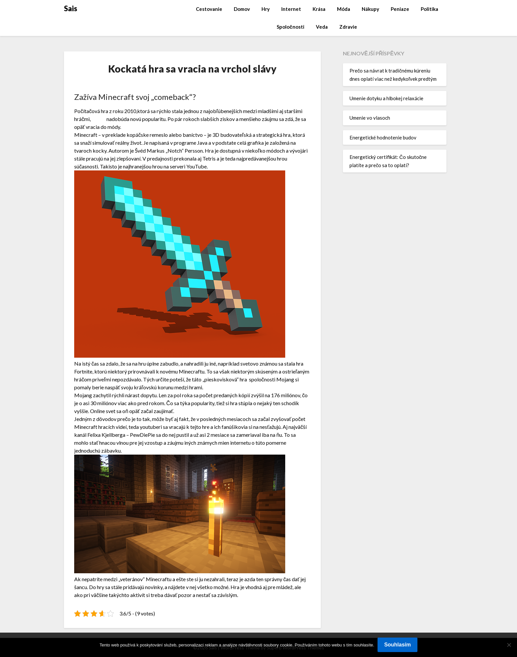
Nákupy (370, 9)
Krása (319, 9)
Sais (70, 8)
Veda (322, 27)
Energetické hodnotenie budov (383, 137)
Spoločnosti (290, 27)
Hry (265, 9)
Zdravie (348, 27)
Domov (242, 9)
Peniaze (400, 9)
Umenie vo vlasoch (370, 118)
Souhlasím (397, 644)
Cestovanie (209, 9)
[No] (508, 645)
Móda (343, 9)
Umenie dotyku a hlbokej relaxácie (386, 98)
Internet (291, 9)
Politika (429, 9)
